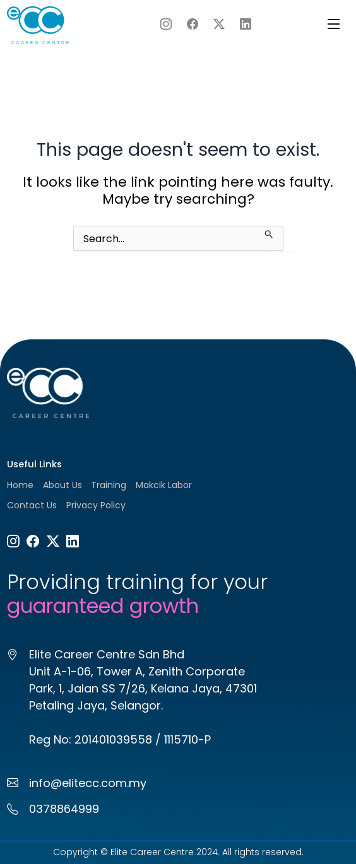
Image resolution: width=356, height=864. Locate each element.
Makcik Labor (164, 485)
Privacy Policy (96, 505)
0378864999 (64, 809)
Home (20, 485)
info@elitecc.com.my (87, 783)
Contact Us (32, 505)
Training (108, 485)
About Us (62, 485)
